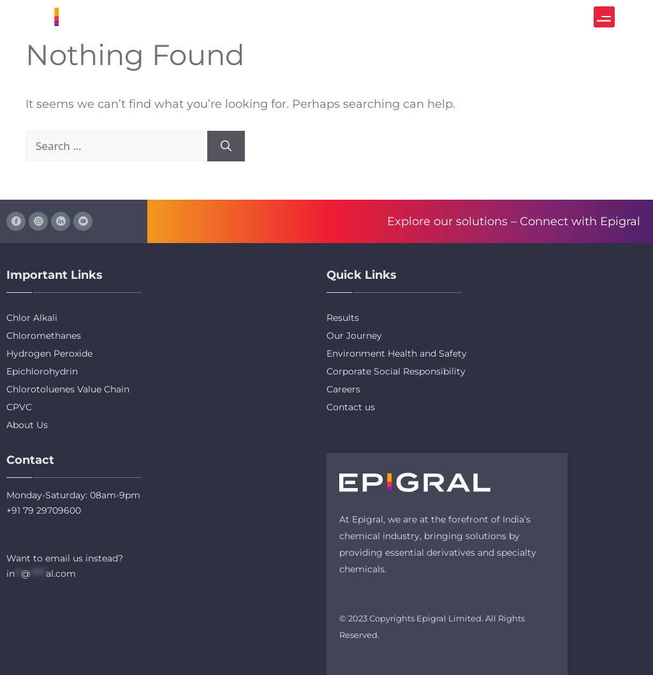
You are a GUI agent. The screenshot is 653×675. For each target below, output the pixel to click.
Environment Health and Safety (396, 353)
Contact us (350, 407)
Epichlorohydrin (42, 371)
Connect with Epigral (580, 221)
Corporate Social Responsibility (396, 371)
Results (342, 317)
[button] (604, 16)
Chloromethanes (43, 335)
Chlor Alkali (31, 317)
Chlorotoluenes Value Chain (67, 389)
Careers (343, 389)
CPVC (19, 407)
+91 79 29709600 (43, 510)
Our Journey (354, 335)
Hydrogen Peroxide (49, 353)
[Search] (226, 146)
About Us (27, 425)
